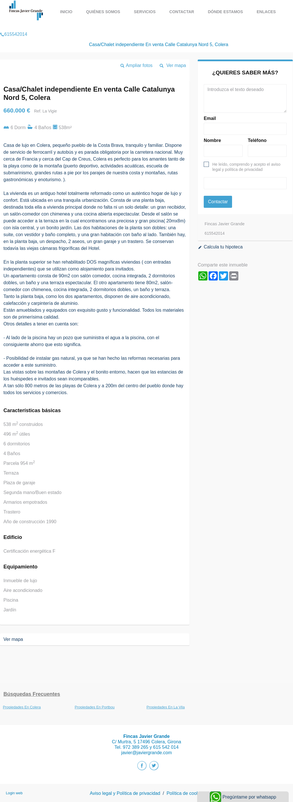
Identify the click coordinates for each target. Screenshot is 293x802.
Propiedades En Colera (22, 707)
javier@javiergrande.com (146, 752)
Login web (14, 793)
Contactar (181, 11)
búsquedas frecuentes (31, 694)
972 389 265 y (138, 747)
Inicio (66, 11)
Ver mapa (176, 65)
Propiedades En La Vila (165, 707)
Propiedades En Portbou (94, 707)
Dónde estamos (225, 11)
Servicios (145, 11)
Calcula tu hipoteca (223, 246)
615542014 (13, 27)
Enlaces (266, 11)
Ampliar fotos (139, 65)
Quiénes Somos (103, 11)
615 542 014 (166, 747)
